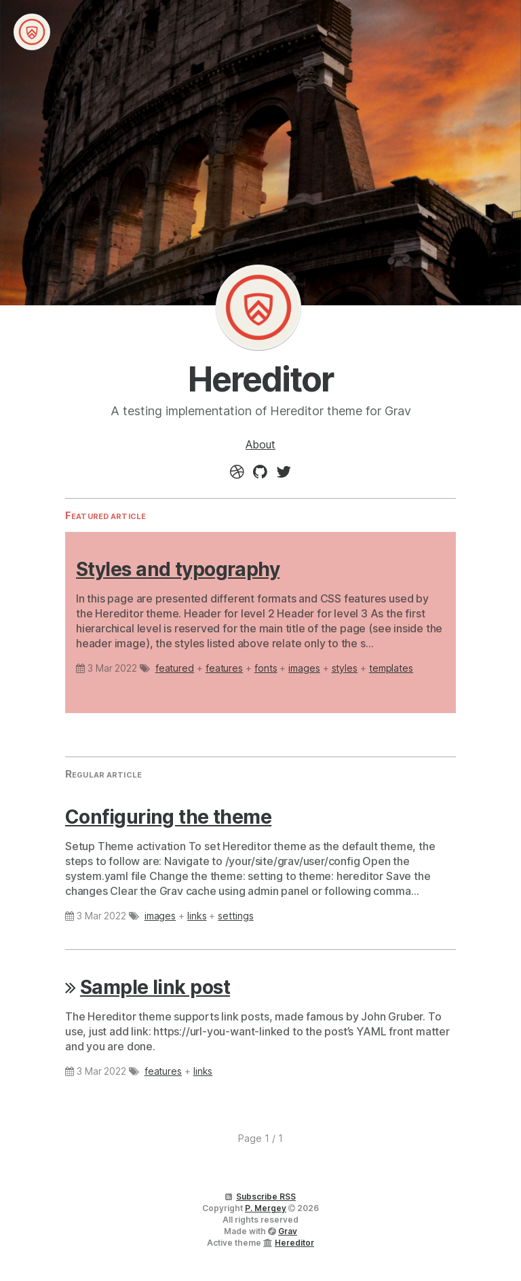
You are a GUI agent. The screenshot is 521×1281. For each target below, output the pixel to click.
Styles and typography (177, 569)
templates (391, 668)
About (260, 444)
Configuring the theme (168, 816)
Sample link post (155, 987)
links (197, 915)
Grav (287, 1231)
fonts (265, 668)
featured (174, 668)
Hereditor (258, 307)
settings (235, 915)
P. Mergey (265, 1208)
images (304, 668)
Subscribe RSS (266, 1196)
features (224, 668)
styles (345, 668)
